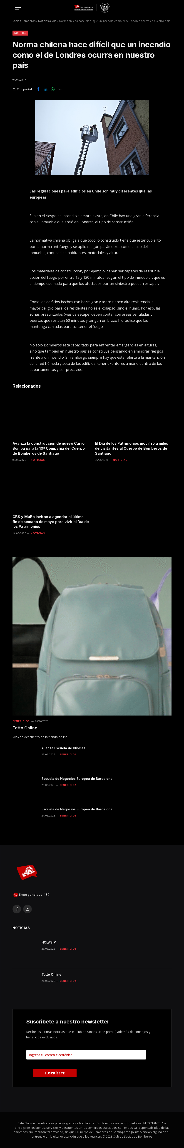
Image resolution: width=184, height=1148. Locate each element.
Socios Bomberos (23, 21)
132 (46, 894)
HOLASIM (49, 942)
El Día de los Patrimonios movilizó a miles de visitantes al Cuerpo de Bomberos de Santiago (131, 448)
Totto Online (24, 727)
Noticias (20, 33)
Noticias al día (47, 21)
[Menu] (18, 7)
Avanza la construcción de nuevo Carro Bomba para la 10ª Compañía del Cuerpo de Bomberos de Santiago (48, 448)
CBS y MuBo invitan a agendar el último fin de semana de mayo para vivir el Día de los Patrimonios (50, 521)
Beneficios (21, 721)
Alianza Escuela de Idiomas (63, 748)
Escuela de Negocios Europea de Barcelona (77, 779)
